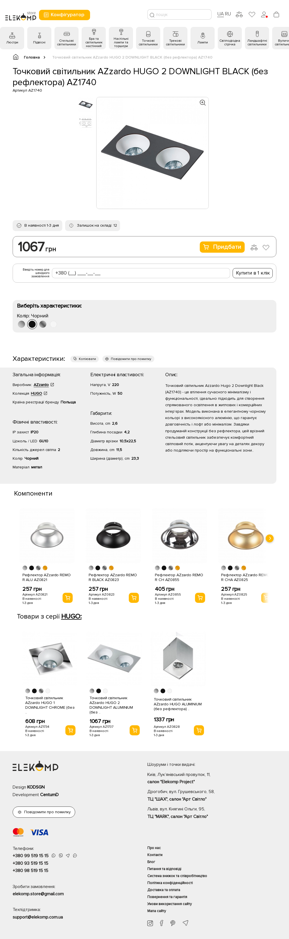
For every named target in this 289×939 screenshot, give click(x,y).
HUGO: (71, 616)
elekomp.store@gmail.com (38, 894)
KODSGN (36, 787)
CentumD (49, 795)
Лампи (202, 42)
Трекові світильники (175, 43)
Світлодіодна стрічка (229, 43)
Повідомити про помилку (131, 359)
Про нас (154, 848)
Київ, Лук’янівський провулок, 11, (211, 779)
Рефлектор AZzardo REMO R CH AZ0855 (179, 577)
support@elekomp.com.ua (38, 917)
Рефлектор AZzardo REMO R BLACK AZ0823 (113, 577)
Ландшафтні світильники (257, 43)
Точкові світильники (148, 43)
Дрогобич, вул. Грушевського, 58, (211, 796)
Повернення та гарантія (167, 897)
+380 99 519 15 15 (31, 856)
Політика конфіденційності (170, 883)
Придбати (222, 247)
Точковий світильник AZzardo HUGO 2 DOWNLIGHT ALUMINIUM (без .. (111, 705)
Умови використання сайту (169, 904)
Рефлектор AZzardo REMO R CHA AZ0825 (245, 577)
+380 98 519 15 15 (30, 870)
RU (228, 14)
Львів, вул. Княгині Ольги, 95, (211, 813)
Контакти (154, 855)
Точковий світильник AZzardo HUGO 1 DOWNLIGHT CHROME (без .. (50, 705)
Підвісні (39, 42)
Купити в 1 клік (253, 273)
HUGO (36, 393)
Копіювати (87, 359)
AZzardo (41, 384)
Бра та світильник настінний (93, 42)
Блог (151, 862)
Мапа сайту (156, 911)
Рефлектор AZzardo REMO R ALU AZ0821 (46, 577)
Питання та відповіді (164, 869)
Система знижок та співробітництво (177, 876)
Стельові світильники (66, 43)
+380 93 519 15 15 (30, 863)
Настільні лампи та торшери (121, 42)
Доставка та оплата (163, 890)
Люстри (12, 42)
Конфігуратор (63, 14)
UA (220, 14)
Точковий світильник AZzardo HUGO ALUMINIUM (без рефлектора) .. (178, 704)
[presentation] (270, 538)
